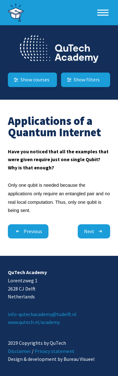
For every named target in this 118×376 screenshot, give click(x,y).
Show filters (83, 79)
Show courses (31, 79)
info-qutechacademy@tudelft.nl (42, 314)
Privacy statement (55, 351)
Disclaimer (19, 351)
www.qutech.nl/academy (34, 322)
